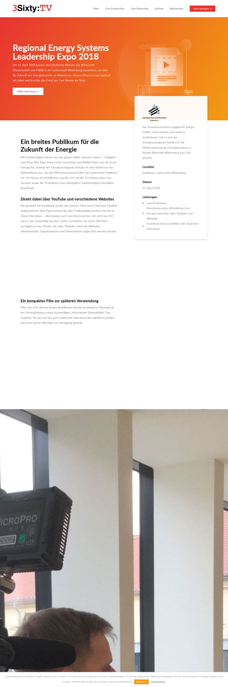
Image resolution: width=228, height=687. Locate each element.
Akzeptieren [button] (141, 682)
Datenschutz (158, 681)
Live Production (114, 8)
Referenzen (176, 8)
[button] (202, 9)
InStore (159, 8)
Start (96, 8)
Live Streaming (139, 8)
